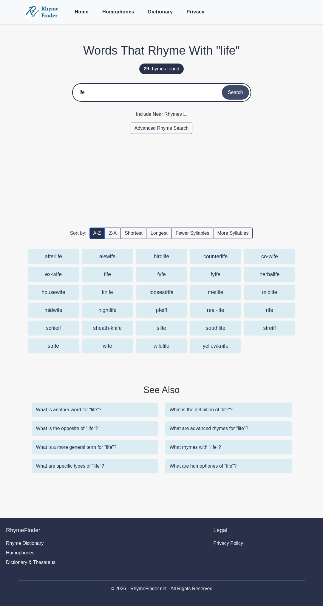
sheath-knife (107, 328)
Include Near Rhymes (159, 114)
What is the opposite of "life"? (67, 428)
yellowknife (215, 346)
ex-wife (53, 274)
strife (53, 346)
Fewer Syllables (192, 233)
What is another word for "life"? (68, 409)
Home (82, 11)
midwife (53, 310)
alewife (107, 256)
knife (107, 292)
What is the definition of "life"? (201, 409)
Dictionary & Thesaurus (30, 562)
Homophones (118, 11)
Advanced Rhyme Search (161, 128)
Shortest (134, 233)
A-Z (97, 233)
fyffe (215, 274)
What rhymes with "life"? (195, 447)
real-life (215, 310)
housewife (53, 292)
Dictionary (160, 11)
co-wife (269, 256)
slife (161, 328)
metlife (215, 292)
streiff (269, 328)
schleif (53, 328)
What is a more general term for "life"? (76, 447)
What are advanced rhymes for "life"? (209, 428)
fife (107, 274)
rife (269, 310)
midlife (269, 292)
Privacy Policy (228, 543)
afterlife (53, 256)
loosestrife (161, 292)
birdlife (161, 256)
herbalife (269, 274)
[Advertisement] (161, 180)
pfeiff (161, 310)
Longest (159, 233)
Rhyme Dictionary (25, 543)
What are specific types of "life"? (70, 466)
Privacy (195, 11)
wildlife (161, 346)
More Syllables (233, 233)
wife (107, 346)
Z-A (113, 233)
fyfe (161, 274)
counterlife (215, 256)
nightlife (107, 310)
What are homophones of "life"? (203, 466)
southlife (215, 328)
